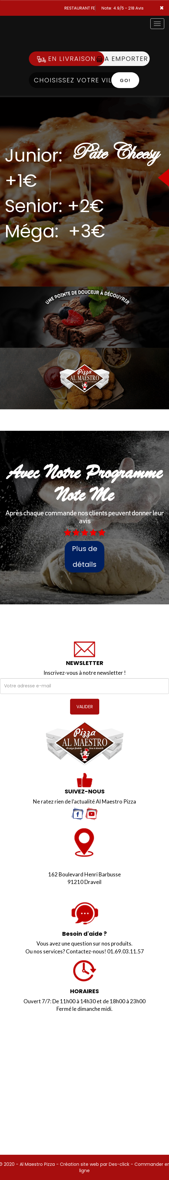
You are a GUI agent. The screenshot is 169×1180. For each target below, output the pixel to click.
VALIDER (84, 706)
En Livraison (66, 58)
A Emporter (122, 58)
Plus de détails (84, 556)
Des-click (119, 1164)
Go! (125, 80)
